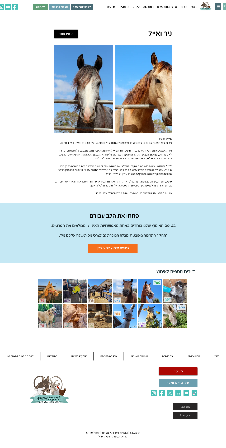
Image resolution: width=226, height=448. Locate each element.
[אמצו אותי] (66, 34)
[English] (185, 406)
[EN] (218, 6)
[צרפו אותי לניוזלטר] (178, 383)
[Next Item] (166, 88)
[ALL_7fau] (15, 7)
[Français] (185, 415)
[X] (170, 393)
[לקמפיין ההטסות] (82, 7)
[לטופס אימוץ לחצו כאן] (113, 248)
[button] (184, 6)
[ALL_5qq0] (8, 7)
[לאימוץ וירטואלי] (59, 7)
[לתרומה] (40, 7)
